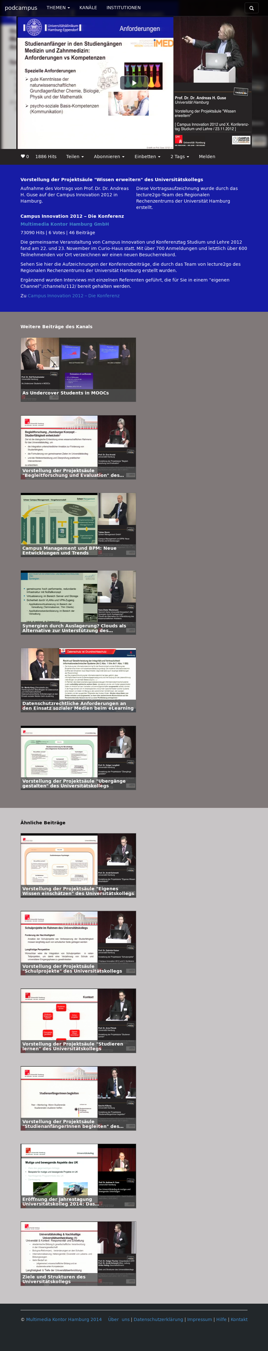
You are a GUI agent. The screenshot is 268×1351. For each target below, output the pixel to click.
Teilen (75, 156)
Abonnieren (109, 156)
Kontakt (239, 1319)
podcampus (21, 7)
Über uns (119, 1319)
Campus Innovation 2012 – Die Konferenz (73, 296)
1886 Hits (45, 156)
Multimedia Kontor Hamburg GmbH (64, 224)
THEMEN (58, 7)
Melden (207, 156)
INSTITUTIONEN (124, 7)
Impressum (199, 1319)
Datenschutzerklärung (158, 1319)
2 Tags (180, 156)
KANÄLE (88, 7)
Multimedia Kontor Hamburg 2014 (64, 1319)
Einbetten (147, 156)
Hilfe (221, 1319)
